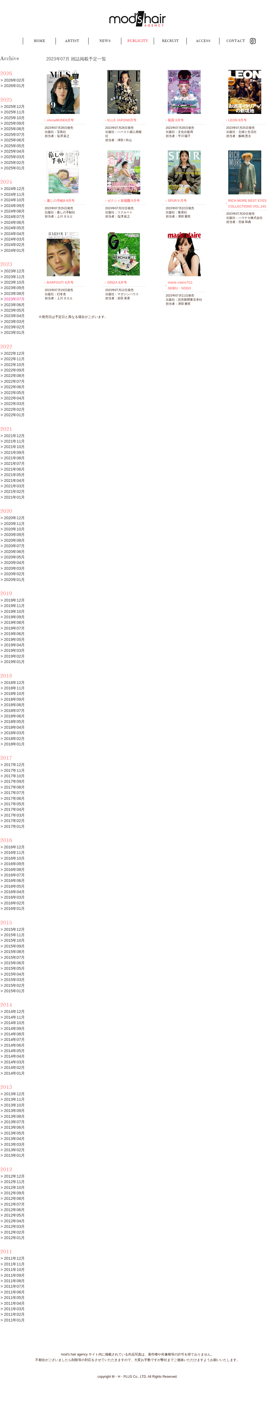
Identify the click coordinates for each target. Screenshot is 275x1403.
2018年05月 (14, 721)
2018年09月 (14, 699)
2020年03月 (14, 568)
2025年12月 (14, 106)
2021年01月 (14, 497)
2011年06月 (14, 1292)
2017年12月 (14, 764)
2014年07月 (14, 1039)
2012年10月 (14, 1187)
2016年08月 (14, 869)
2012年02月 (14, 1232)
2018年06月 (14, 716)
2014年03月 (14, 1062)
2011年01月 (14, 1320)
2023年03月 (14, 321)
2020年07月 (14, 546)
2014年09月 (14, 1028)
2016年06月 (14, 880)
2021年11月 (14, 441)
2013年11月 (14, 1099)
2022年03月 (14, 403)
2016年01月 (14, 908)
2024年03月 (14, 239)
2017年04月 (14, 809)
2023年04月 (14, 316)
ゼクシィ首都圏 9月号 (123, 201)
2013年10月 (14, 1105)
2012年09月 (14, 1193)
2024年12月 (14, 188)
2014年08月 (14, 1034)
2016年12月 (14, 847)
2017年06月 (14, 798)
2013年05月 (14, 1133)
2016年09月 (14, 864)
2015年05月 (14, 968)
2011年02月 (14, 1314)
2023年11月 (14, 277)
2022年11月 (14, 359)
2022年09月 (14, 370)
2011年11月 (14, 1264)
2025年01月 (14, 168)
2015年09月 (14, 946)
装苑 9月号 (176, 120)
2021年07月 (14, 463)
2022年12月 (14, 353)
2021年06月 (14, 469)
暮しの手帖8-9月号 (61, 201)
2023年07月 (14, 299)
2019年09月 (14, 617)
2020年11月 (14, 523)
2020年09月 (14, 534)
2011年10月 (14, 1269)
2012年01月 (14, 1238)
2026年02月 (14, 80)
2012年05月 (14, 1215)
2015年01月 (14, 991)
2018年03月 (14, 733)
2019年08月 (14, 622)
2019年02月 (14, 656)
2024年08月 (14, 211)
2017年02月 (14, 820)
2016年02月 (14, 903)
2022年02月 (14, 409)
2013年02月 (14, 1150)
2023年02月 (14, 327)
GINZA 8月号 (117, 282)
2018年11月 (14, 688)
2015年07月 (14, 957)
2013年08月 (14, 1116)
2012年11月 (14, 1182)
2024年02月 (14, 244)
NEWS (105, 41)
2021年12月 (14, 436)
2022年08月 (14, 375)
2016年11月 (14, 852)
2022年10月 (14, 364)
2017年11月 (14, 770)
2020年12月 (14, 518)
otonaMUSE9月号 (60, 120)
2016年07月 (14, 875)
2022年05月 (14, 392)
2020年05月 (14, 557)
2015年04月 (14, 974)
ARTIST (72, 41)
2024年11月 (14, 194)
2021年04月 (14, 480)
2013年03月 (14, 1144)
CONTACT (235, 41)
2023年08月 (14, 293)
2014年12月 (14, 1011)
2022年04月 (14, 398)
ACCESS (203, 41)
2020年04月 (14, 562)
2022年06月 (14, 387)
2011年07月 (14, 1286)
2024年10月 (14, 200)
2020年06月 (14, 551)
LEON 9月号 (237, 120)
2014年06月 (14, 1045)
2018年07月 (14, 710)
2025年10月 (14, 118)
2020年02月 (14, 574)
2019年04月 (14, 645)
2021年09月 (14, 452)
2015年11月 (14, 935)
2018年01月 (14, 744)
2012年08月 (14, 1198)
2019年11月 (14, 605)
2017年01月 (14, 826)
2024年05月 (14, 228)
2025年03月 (14, 157)
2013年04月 (14, 1138)
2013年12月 (14, 1094)
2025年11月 (14, 112)
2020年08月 (14, 540)
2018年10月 (14, 693)
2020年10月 (14, 529)
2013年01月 (14, 1155)
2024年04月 (14, 233)
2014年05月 (14, 1051)
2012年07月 (14, 1204)
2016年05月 (14, 886)
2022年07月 (14, 381)
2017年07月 (14, 792)
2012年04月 (14, 1221)
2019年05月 (14, 639)
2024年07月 (14, 216)
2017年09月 (14, 781)
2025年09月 (14, 123)
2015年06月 (14, 963)
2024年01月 (14, 250)
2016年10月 (14, 858)
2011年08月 (14, 1281)
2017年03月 (14, 815)
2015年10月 (14, 940)
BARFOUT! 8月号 (60, 282)
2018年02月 (14, 738)
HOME (39, 41)
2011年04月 (14, 1303)
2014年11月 (14, 1017)
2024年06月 (14, 222)
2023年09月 (14, 288)
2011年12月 (14, 1258)
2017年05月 (14, 804)
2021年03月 (14, 486)
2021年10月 (14, 447)
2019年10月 (14, 611)
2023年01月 (14, 332)
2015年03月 (14, 979)
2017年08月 (14, 787)
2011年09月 (14, 1275)
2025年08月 (14, 129)
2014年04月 (14, 1056)
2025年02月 (14, 162)
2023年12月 (14, 271)
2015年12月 (14, 929)
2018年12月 (14, 682)
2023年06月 (14, 305)
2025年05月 (14, 146)
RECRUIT (170, 41)
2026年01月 (14, 85)
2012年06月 (14, 1210)
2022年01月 (14, 415)
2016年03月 (14, 897)
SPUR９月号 (177, 201)
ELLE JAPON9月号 (121, 120)
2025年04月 (14, 151)
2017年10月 (14, 776)
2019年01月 (14, 661)
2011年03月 (14, 1309)
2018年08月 (14, 705)
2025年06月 (14, 140)
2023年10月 (14, 282)
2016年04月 (14, 892)
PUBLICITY (137, 41)
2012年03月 (14, 1226)
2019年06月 (14, 633)
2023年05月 (14, 310)
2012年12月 (14, 1176)
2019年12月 (14, 600)
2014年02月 (14, 1067)
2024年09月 (14, 205)
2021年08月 (14, 458)
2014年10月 (14, 1023)
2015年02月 (14, 985)
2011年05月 (14, 1297)
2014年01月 (14, 1073)
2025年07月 (14, 134)
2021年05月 (14, 475)
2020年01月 (14, 579)
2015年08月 (14, 951)
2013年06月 (14, 1127)
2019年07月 (14, 628)
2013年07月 (14, 1122)
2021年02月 (14, 491)
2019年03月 (14, 650)
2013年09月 (14, 1110)
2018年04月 (14, 727)
